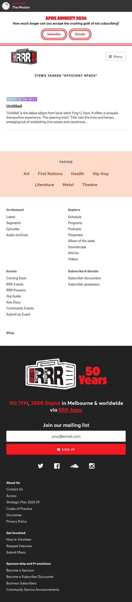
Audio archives (17, 235)
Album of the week (81, 241)
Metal (68, 184)
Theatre (89, 184)
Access (11, 496)
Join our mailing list (66, 425)
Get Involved (15, 533)
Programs (75, 223)
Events (11, 271)
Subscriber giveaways (84, 284)
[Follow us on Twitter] (41, 466)
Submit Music (16, 552)
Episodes (12, 229)
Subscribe (54, 34)
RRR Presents (16, 290)
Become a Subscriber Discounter (30, 576)
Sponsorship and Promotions (28, 564)
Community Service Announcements (32, 589)
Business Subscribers (21, 583)
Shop (10, 333)
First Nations (50, 173)
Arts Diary (13, 302)
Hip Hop (101, 173)
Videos (73, 259)
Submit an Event (18, 314)
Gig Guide (13, 296)
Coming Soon (16, 278)
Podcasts (74, 229)
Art (26, 173)
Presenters (75, 235)
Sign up (66, 449)
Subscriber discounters (84, 278)
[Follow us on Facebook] (57, 466)
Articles (73, 253)
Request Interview (19, 546)
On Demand (15, 210)
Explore (74, 210)
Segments (13, 223)
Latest (10, 217)
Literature (44, 184)
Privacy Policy (16, 521)
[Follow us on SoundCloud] (74, 466)
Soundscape (77, 247)
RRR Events (14, 284)
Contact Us (14, 489)
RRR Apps (70, 409)
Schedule (74, 217)
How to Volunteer (18, 539)
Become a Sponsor (20, 570)
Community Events (20, 308)
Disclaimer (14, 515)
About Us (13, 483)
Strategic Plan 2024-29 (23, 502)
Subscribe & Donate (83, 271)
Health (77, 173)
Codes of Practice (19, 509)
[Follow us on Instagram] (92, 466)
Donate (80, 34)
